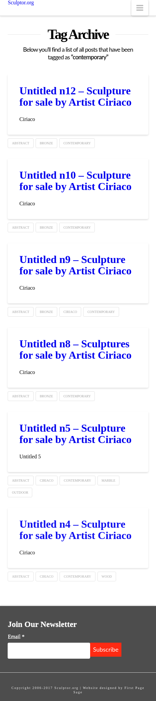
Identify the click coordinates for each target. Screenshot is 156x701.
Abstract (20, 143)
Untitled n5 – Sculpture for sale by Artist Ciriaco (75, 433)
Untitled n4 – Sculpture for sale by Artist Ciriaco (75, 529)
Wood (106, 576)
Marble (108, 480)
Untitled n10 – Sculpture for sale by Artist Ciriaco (75, 180)
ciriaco (70, 312)
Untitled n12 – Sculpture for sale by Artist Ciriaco (75, 96)
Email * (16, 636)
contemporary (77, 143)
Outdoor (20, 492)
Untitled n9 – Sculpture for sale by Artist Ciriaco (75, 265)
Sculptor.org (21, 2)
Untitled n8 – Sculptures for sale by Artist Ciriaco (75, 349)
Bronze (46, 143)
